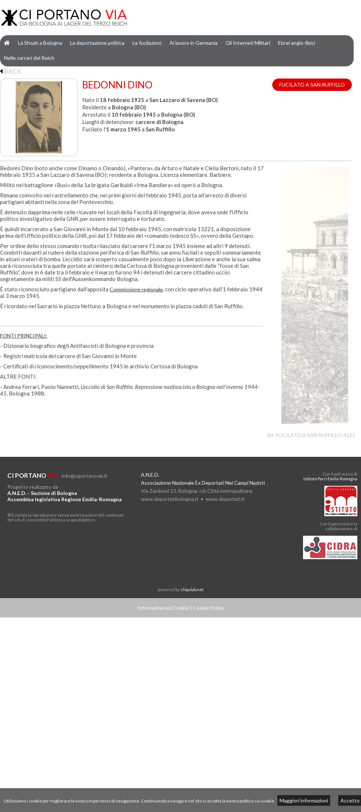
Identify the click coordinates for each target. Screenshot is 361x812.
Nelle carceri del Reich (29, 58)
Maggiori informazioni (304, 800)
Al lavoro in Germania (193, 43)
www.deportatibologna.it (169, 499)
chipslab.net (192, 589)
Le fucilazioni (146, 43)
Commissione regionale (136, 289)
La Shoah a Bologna (40, 43)
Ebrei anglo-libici (296, 43)
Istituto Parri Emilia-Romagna (330, 478)
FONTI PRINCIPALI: (23, 335)
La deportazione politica (97, 43)
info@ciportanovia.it (84, 476)
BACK (10, 71)
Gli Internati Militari (248, 43)
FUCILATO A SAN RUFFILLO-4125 (315, 435)
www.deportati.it (225, 499)
